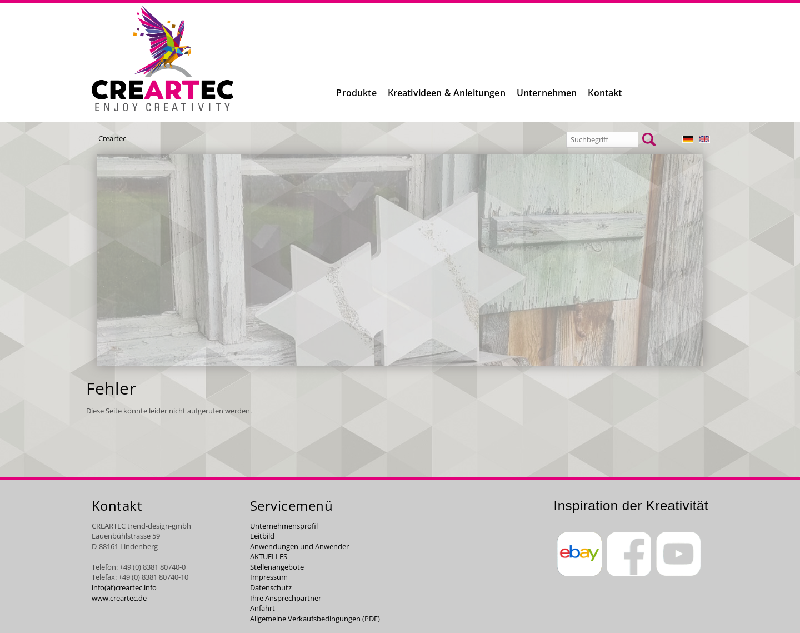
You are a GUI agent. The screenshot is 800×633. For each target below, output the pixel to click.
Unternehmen (547, 93)
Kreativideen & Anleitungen (447, 93)
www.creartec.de (119, 598)
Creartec (112, 138)
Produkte (356, 93)
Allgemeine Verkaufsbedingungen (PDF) (315, 619)
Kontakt (605, 93)
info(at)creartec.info (124, 587)
